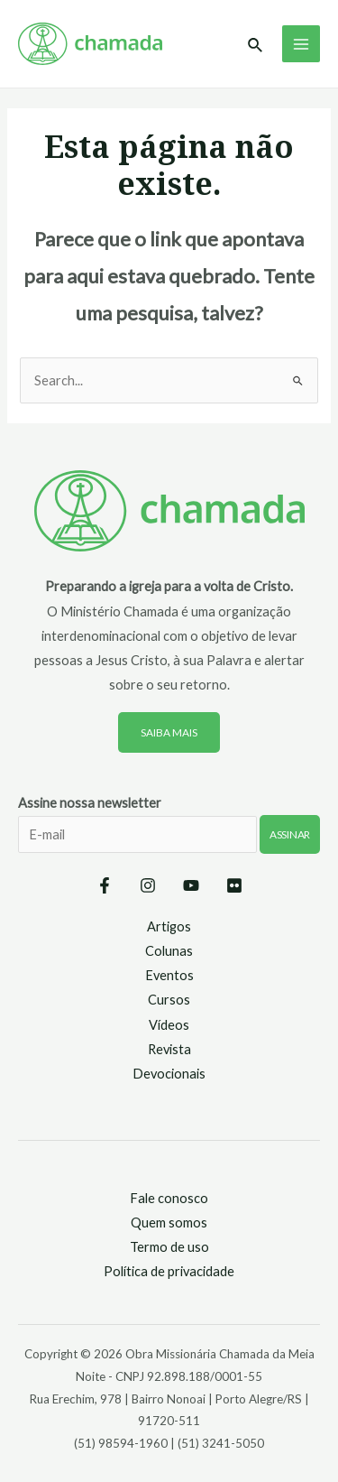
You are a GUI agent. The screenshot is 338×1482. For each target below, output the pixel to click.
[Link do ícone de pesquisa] (256, 45)
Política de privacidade (169, 1271)
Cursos (169, 999)
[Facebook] (104, 885)
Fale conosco (169, 1198)
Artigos (169, 926)
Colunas (169, 951)
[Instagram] (148, 885)
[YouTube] (191, 885)
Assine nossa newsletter (169, 835)
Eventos (169, 975)
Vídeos (169, 1025)
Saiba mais (169, 732)
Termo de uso (169, 1247)
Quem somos (169, 1222)
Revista (169, 1049)
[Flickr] (234, 885)
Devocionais (169, 1073)
